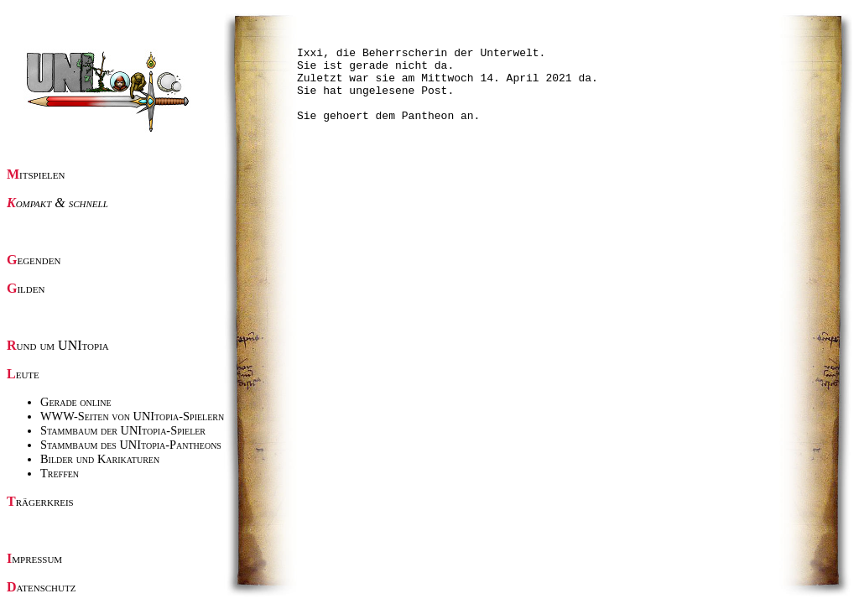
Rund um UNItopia (58, 345)
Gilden (25, 288)
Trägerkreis (40, 501)
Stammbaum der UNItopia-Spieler (123, 430)
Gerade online (76, 402)
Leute (23, 374)
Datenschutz (41, 587)
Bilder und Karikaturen (99, 459)
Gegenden (33, 260)
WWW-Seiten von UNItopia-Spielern (132, 416)
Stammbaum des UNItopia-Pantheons (130, 444)
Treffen (59, 473)
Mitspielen (36, 174)
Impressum (34, 558)
